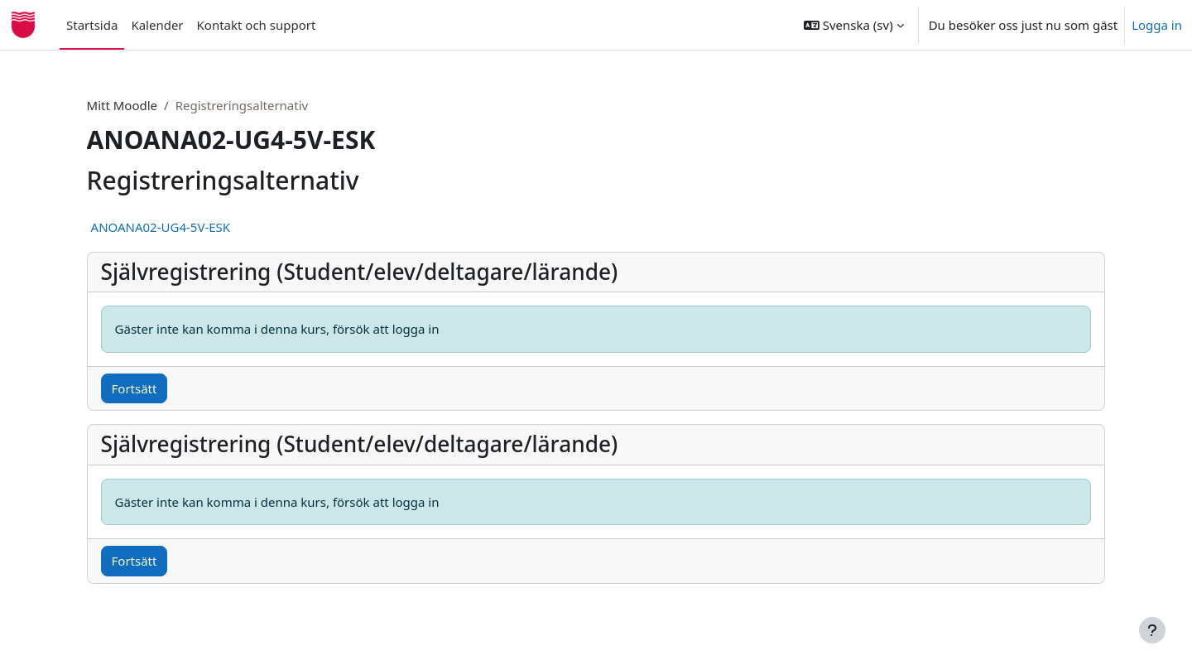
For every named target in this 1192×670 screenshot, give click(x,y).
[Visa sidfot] (1152, 630)
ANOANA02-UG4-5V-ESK (188, 227)
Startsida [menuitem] (92, 25)
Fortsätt (162, 388)
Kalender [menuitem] (157, 25)
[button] (854, 25)
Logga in (1157, 25)
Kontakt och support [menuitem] (256, 25)
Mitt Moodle (149, 105)
